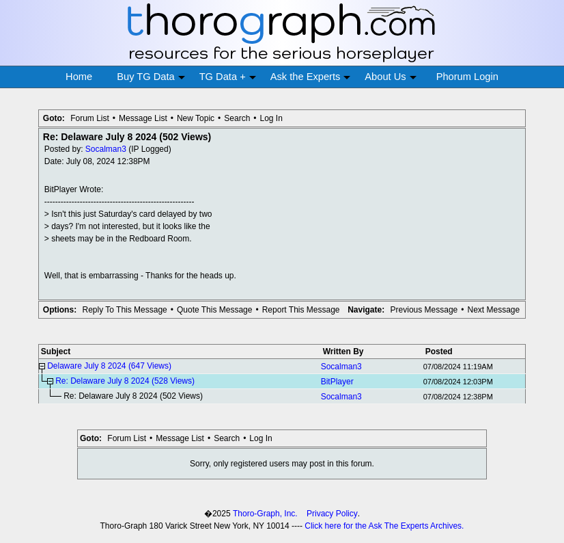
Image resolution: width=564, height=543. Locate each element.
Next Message (493, 310)
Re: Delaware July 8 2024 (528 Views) (125, 381)
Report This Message (301, 310)
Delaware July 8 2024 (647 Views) (109, 366)
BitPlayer (337, 381)
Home (79, 76)
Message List (143, 118)
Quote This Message (215, 310)
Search (237, 118)
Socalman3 (105, 149)
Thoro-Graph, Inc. (265, 513)
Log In (271, 118)
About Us (390, 77)
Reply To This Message (124, 310)
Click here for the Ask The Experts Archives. (384, 526)
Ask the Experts (310, 77)
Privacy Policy (332, 513)
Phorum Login (467, 76)
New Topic (195, 118)
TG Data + (227, 77)
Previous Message (424, 310)
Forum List (89, 118)
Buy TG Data (150, 77)
